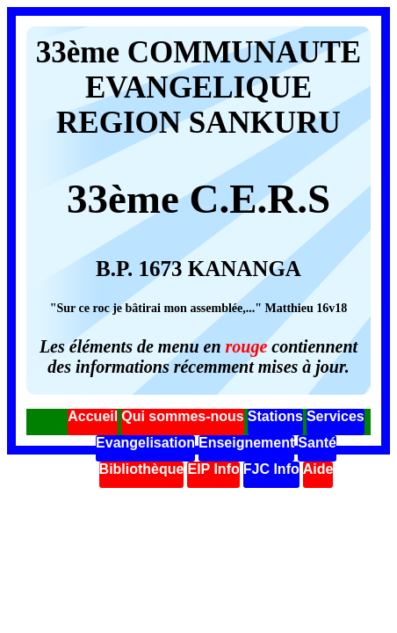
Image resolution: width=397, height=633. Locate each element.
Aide (318, 469)
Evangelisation (145, 442)
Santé (317, 442)
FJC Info (271, 469)
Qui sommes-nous (182, 416)
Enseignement (246, 442)
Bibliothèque (141, 469)
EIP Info (213, 469)
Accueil (93, 416)
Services (336, 416)
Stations (275, 416)
